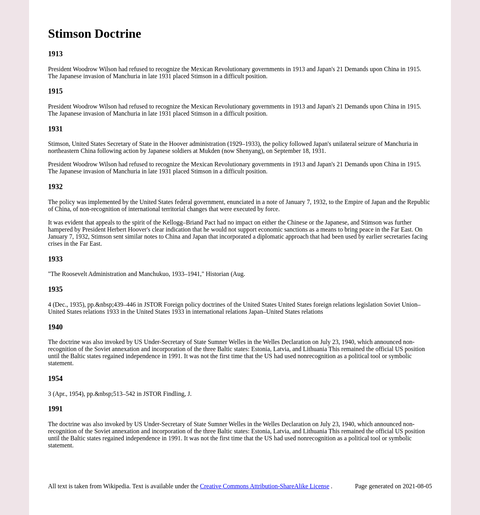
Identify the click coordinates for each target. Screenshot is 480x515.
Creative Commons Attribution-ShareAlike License (264, 486)
